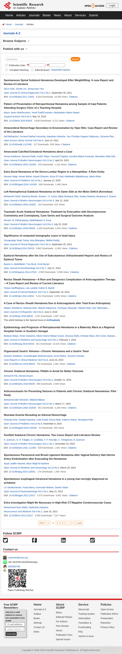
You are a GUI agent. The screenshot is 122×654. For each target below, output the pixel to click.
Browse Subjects (16, 41)
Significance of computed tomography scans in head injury (39, 235)
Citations (73, 96)
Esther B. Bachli (46, 288)
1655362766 (14, 566)
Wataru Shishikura (13, 308)
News (57, 15)
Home (9, 15)
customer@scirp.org (18, 557)
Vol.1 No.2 (45, 92)
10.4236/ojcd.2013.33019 (21, 248)
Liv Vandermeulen (13, 487)
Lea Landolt (31, 288)
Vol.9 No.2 (52, 340)
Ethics (59, 612)
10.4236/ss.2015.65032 (20, 120)
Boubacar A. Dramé (106, 196)
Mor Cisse (101, 336)
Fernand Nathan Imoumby (32, 136)
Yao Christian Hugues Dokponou (83, 136)
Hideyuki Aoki (30, 308)
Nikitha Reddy (53, 240)
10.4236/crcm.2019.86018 (22, 364)
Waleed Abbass (37, 399)
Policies (106, 604)
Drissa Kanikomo (12, 156)
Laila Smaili (42, 419)
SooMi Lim (21, 89)
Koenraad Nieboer (45, 487)
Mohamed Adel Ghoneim (16, 399)
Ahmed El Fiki (10, 376)
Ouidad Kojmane (27, 419)
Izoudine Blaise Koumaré (81, 156)
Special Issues (63, 639)
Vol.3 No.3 (45, 244)
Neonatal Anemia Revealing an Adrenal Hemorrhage (35, 415)
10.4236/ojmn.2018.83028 (22, 228)
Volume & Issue (86, 636)
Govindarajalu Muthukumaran (38, 356)
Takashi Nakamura (47, 308)
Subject (37, 614)
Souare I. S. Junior (48, 196)
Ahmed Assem (26, 376)
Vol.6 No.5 (26, 116)
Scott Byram (43, 264)
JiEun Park (9, 89)
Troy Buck (31, 264)
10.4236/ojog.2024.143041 (22, 471)
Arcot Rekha (60, 356)
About (68, 15)
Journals (34, 15)
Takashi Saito (84, 308)
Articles (21, 15)
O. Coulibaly (37, 439)
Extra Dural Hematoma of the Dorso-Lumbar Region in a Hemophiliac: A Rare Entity (54, 171)
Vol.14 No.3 (48, 200)
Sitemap (38, 622)
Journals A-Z (40, 609)
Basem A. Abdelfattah (14, 264)
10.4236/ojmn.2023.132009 (22, 164)
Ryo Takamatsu (100, 308)
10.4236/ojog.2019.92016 (21, 344)
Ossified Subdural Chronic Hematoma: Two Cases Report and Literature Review (52, 435)
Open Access (107, 609)
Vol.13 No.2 (48, 160)
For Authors (61, 621)
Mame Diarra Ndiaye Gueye (50, 336)
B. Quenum (79, 439)
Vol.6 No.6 (38, 312)
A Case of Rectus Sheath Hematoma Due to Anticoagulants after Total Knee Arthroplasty (57, 303)
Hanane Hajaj (10, 176)
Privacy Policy (107, 627)
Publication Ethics (109, 614)
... (68, 523)
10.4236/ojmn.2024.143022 (22, 204)
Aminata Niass (87, 336)
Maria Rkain (95, 176)
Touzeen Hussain (75, 356)
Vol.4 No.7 (41, 268)
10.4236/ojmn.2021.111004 (22, 447)
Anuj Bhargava (37, 240)
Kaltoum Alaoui (69, 419)
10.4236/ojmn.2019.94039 (22, 384)
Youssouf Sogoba (59, 156)
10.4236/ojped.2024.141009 (23, 184)
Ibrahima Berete (29, 196)
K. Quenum (9, 439)
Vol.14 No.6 (36, 423)
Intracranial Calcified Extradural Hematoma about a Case (38, 151)
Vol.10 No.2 (48, 403)
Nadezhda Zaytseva (38, 507)
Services (80, 15)
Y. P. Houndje (50, 439)
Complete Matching (19, 70)
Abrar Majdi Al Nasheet (37, 463)
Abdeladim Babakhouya (76, 176)
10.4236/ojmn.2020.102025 (22, 407)
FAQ (80, 631)
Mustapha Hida (85, 419)
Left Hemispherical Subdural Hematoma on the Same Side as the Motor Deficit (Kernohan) (58, 191)
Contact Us (39, 627)
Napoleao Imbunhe (56, 136)
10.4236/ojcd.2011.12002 (21, 96)
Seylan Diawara (87, 196)
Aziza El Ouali (57, 176)
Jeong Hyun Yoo (35, 89)
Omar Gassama (27, 336)
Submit (93, 15)
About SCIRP (60, 606)
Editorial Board (42, 70)
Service (83, 604)
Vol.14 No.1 (36, 180)
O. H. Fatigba (23, 439)
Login (112, 5)
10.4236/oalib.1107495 (20, 144)
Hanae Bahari (25, 176)
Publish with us (15, 49)
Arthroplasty (53, 320)
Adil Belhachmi (11, 136)
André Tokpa (43, 156)
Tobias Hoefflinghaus (14, 288)
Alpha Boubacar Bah (68, 196)
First (42, 523)
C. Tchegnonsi (65, 439)
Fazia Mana (28, 487)
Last (79, 523)
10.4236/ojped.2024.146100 (23, 428)
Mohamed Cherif (12, 196)
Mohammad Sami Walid (15, 507)
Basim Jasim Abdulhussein (17, 112)
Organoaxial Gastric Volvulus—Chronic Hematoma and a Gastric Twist (46, 351)
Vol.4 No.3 (43, 292)
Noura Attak (55, 419)
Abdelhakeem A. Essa (40, 220)
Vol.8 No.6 (38, 140)
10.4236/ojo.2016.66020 (21, 316)
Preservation (107, 618)
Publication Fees (64, 635)
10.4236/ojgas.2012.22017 (22, 495)
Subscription (84, 618)
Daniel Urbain (61, 487)
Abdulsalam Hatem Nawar (67, 112)
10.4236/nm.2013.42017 (21, 515)
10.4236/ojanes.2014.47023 (23, 272)
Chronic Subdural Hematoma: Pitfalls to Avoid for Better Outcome (43, 371)
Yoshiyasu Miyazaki (67, 308)
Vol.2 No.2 (43, 491)
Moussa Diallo (29, 156)
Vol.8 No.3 (48, 224)
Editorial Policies (64, 617)
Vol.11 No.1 (48, 443)
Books (47, 15)
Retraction (106, 622)
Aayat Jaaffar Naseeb (14, 463)
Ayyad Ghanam (40, 176)
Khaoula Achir (10, 419)
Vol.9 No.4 (48, 380)
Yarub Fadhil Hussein (42, 112)
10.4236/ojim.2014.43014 (21, 296)
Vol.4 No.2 (37, 511)
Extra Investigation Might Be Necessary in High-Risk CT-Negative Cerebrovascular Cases (57, 502)
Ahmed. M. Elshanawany (16, 220)
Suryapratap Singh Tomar (16, 240)
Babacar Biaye (11, 336)
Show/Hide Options (60, 70)
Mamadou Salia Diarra (106, 156)
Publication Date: (17, 65)
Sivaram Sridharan (13, 356)
